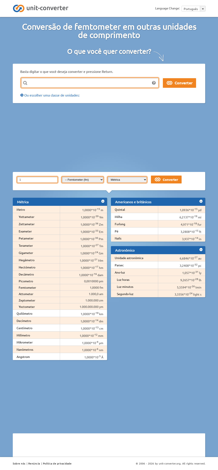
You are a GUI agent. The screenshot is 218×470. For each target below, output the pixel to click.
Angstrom (23, 357)
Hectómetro (27, 267)
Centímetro (24, 328)
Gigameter (26, 253)
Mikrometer (25, 342)
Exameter (25, 231)
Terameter (26, 245)
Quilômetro (24, 313)
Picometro (26, 281)
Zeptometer (27, 300)
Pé (116, 231)
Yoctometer (27, 307)
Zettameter (26, 224)
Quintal (120, 209)
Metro (21, 209)
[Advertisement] (115, 137)
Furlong (120, 224)
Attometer (26, 294)
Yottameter (26, 217)
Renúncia (34, 463)
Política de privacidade (57, 463)
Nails (118, 238)
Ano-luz (120, 272)
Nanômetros (25, 349)
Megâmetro (26, 260)
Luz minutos (125, 286)
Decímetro (24, 321)
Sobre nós (19, 463)
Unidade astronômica (129, 258)
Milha (118, 217)
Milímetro (23, 335)
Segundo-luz (125, 294)
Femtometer (27, 287)
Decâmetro (26, 274)
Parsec (119, 265)
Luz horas (123, 279)
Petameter (26, 238)
